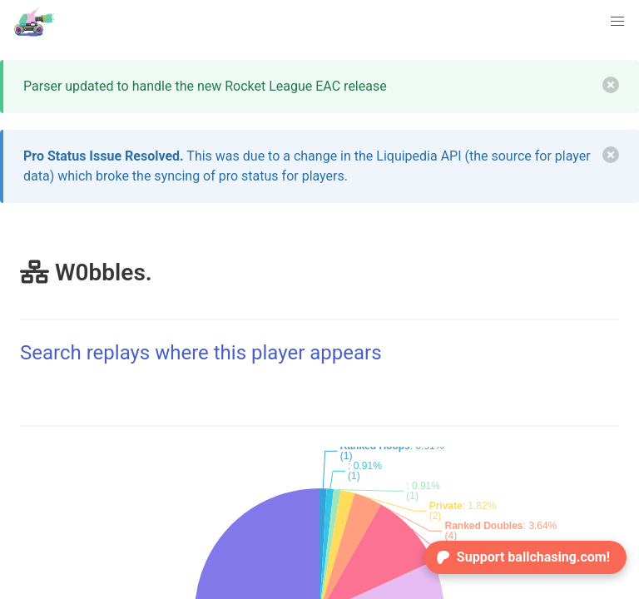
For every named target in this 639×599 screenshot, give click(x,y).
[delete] (610, 85)
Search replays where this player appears (201, 352)
